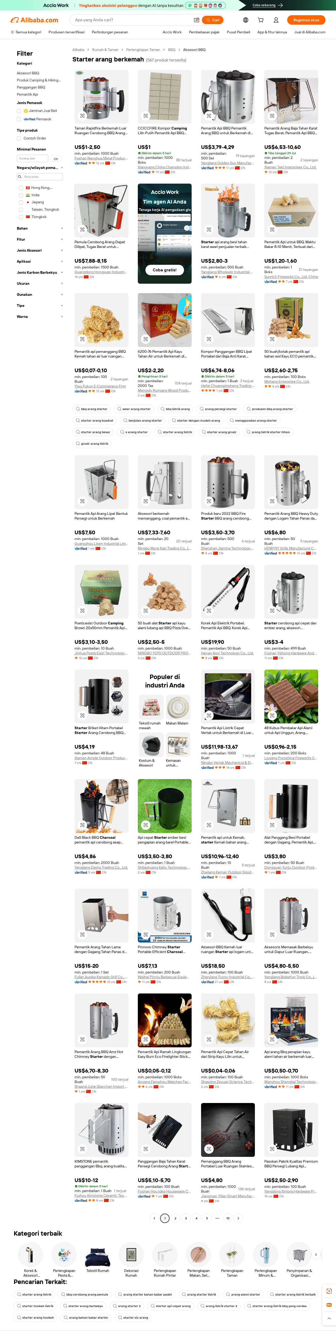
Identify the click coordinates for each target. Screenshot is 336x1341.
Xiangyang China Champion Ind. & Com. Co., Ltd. (165, 167)
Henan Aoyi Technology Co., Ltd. (227, 653)
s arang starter (134, 432)
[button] (196, 20)
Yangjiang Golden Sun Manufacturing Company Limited (228, 163)
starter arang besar (93, 432)
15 (227, 1218)
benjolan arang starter (142, 420)
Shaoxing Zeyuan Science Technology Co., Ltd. (228, 1082)
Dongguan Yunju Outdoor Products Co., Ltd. (291, 867)
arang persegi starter (218, 409)
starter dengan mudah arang (196, 420)
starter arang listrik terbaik (293, 1294)
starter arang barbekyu (83, 1306)
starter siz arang (133, 1318)
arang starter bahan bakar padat (145, 1294)
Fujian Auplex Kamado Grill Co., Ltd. (101, 977)
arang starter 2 (127, 1306)
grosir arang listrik (92, 444)
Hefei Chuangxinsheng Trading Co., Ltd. (228, 386)
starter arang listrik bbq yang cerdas (277, 1306)
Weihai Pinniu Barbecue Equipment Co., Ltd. (165, 977)
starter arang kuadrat (94, 420)
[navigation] (40, 634)
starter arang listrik (175, 432)
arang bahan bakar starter (86, 1318)
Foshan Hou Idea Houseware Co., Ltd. (165, 1191)
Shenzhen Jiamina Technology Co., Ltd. (228, 548)
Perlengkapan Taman (143, 50)
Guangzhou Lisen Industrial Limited (101, 543)
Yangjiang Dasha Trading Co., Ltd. (101, 867)
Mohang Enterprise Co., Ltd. (286, 381)
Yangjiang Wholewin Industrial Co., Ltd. (228, 272)
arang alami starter (243, 1294)
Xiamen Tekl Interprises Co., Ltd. (290, 167)
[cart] (262, 21)
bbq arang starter (91, 409)
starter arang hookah (35, 1318)
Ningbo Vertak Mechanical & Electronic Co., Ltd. (228, 762)
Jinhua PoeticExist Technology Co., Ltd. (101, 653)
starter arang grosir (219, 432)
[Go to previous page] (154, 1218)
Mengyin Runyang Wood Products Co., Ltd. (165, 390)
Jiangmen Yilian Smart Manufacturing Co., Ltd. (228, 1196)
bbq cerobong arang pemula (84, 1294)
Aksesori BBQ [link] (194, 50)
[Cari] (212, 20)
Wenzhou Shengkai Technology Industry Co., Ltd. (291, 1082)
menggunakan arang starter (253, 420)
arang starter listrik (199, 1294)
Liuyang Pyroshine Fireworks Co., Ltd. (291, 758)
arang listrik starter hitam (268, 432)
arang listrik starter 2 (219, 1306)
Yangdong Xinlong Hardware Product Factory (291, 1191)
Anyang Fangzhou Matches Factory (165, 1082)
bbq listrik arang (175, 409)
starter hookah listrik (35, 1306)
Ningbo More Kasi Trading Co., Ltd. (165, 548)
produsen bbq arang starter (270, 409)
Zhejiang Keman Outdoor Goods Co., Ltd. (228, 872)
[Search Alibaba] (132, 20)
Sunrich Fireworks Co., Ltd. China (291, 277)
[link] (329, 1291)
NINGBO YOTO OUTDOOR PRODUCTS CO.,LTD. (165, 653)
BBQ (171, 50)
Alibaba (78, 50)
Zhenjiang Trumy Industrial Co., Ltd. (228, 977)
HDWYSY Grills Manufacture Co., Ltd (291, 548)
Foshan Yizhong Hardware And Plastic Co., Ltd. (291, 653)
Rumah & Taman (105, 50)
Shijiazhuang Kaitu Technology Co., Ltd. (165, 867)
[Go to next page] (238, 1218)
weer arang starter (134, 409)
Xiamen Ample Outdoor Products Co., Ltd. (101, 758)
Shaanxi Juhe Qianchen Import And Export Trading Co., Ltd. (101, 1086)
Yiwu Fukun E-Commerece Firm (100, 386)
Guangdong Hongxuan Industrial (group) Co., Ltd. (101, 272)
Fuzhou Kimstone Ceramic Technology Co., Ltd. (101, 1195)
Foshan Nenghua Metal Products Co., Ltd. (101, 158)
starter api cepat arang (171, 1306)
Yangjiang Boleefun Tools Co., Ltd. (291, 977)
